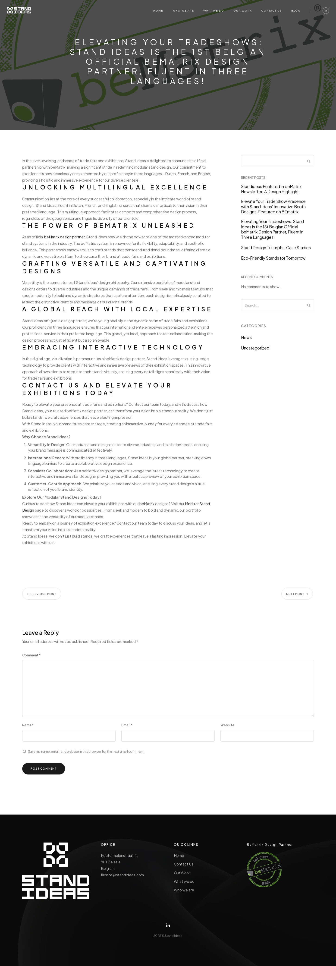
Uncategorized (255, 350)
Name (28, 728)
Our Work (182, 872)
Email (127, 728)
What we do (184, 881)
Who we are (184, 889)
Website (227, 728)
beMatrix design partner (64, 239)
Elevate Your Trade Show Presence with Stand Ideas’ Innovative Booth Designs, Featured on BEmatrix (273, 209)
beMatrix (146, 506)
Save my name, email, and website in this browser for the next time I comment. (86, 754)
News (246, 340)
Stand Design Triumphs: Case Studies (276, 250)
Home (179, 855)
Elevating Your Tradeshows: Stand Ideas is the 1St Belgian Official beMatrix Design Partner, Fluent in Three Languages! (272, 232)
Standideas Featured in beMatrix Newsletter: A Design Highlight (271, 191)
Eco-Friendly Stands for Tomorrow (273, 260)
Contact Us (184, 864)
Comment (31, 658)
